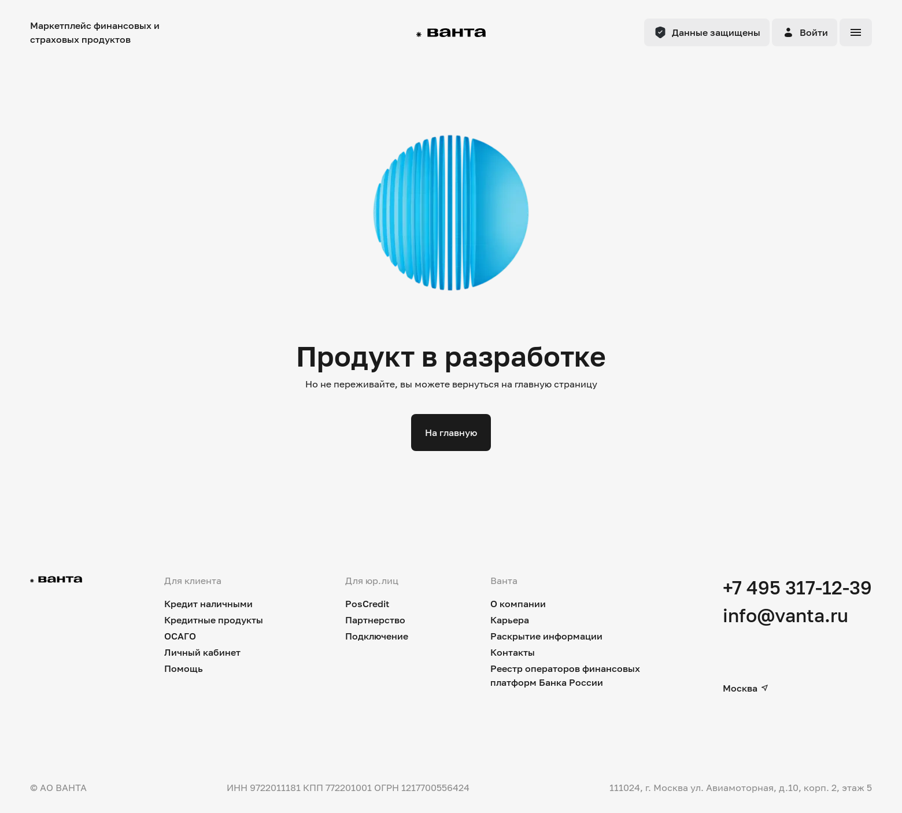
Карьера (509, 620)
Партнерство (375, 620)
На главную (451, 432)
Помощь (183, 668)
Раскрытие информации (546, 636)
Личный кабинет (202, 652)
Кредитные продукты (213, 620)
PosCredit (367, 603)
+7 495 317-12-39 (797, 587)
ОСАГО (180, 636)
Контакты (512, 652)
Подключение (376, 636)
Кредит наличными (208, 603)
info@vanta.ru (785, 615)
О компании (518, 603)
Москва (746, 688)
